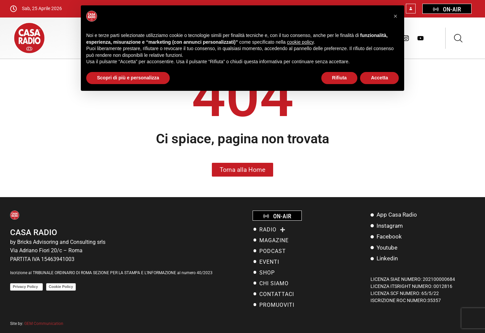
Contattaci (276, 294)
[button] (395, 16)
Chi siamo (274, 283)
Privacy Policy (26, 287)
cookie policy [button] (300, 42)
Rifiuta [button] (339, 77)
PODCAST (272, 251)
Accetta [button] (379, 77)
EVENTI (269, 262)
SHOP (267, 272)
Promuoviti (276, 305)
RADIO (272, 229)
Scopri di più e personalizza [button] (128, 77)
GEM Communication (44, 323)
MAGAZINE (274, 240)
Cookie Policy (61, 287)
